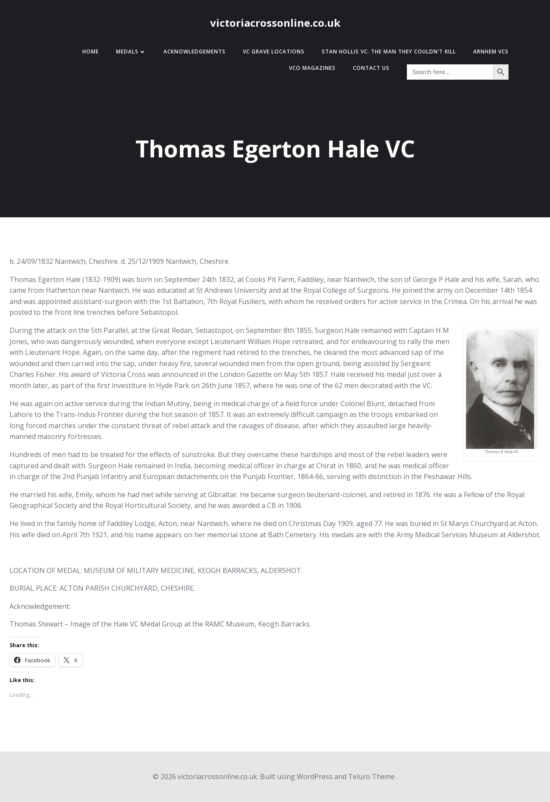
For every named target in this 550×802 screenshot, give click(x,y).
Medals (131, 51)
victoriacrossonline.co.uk (275, 23)
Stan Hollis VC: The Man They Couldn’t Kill (389, 51)
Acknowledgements (194, 51)
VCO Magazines (312, 68)
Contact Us (371, 68)
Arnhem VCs (491, 51)
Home (90, 51)
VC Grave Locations (274, 51)
